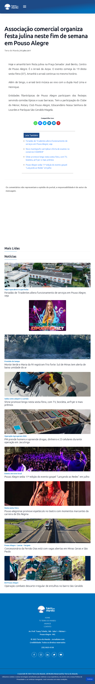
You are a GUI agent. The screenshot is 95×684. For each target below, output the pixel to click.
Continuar (90, 679)
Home (47, 618)
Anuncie (47, 623)
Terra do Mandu (11, 50)
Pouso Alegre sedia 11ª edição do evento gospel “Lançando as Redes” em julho (46, 476)
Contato (47, 626)
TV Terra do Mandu (47, 621)
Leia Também (31, 135)
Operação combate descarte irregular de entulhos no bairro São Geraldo (43, 585)
